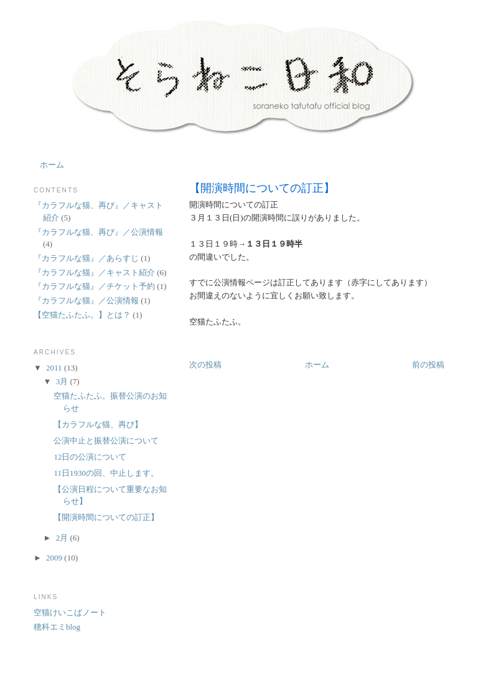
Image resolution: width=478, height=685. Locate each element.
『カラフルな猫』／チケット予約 (94, 286)
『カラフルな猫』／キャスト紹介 (94, 272)
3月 (63, 381)
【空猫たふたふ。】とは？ (82, 314)
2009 (55, 557)
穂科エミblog (57, 626)
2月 (63, 537)
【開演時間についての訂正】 (262, 188)
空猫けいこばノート (70, 612)
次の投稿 (205, 364)
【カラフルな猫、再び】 (98, 424)
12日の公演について (90, 456)
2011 (55, 367)
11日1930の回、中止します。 (106, 473)
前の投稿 (428, 364)
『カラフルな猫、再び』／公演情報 (98, 232)
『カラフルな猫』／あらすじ (86, 258)
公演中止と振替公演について (106, 440)
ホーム (52, 164)
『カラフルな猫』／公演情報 (86, 300)
